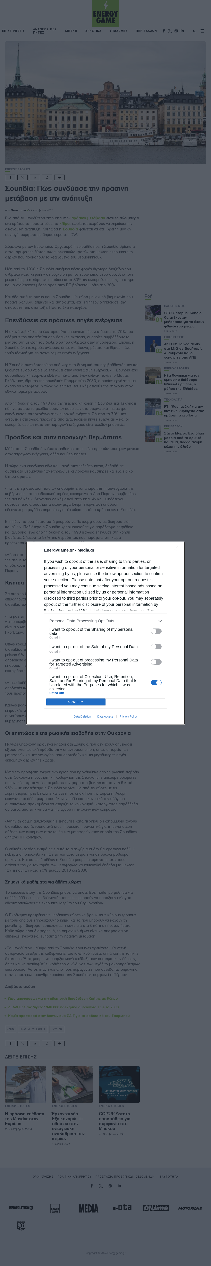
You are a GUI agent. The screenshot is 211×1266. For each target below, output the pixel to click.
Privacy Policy (128, 716)
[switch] (156, 631)
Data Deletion (82, 716)
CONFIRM (76, 701)
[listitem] (105, 621)
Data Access (105, 716)
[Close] (176, 550)
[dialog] (105, 633)
